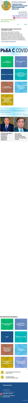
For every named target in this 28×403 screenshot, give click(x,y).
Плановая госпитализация (7, 87)
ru (19, 24)
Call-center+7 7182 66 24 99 (21, 350)
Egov (6, 337)
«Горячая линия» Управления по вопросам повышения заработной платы (7, 100)
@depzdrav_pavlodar (21, 18)
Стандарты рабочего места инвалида (21, 323)
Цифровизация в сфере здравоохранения (6, 362)
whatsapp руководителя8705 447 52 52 (8, 20)
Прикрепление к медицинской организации (21, 362)
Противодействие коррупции (6, 323)
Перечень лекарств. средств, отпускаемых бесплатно (20, 74)
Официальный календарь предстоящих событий (6, 349)
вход (25, 24)
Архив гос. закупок (7, 74)
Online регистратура (7, 62)
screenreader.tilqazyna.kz (8, 41)
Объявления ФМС (21, 337)
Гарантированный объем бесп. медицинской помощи (21, 86)
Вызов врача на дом (20, 62)
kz (17, 24)
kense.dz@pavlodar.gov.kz (19, 16)
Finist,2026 (24, 400)
